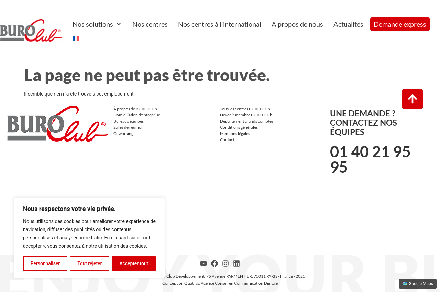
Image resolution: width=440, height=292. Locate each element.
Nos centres (150, 24)
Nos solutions (97, 24)
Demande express (400, 24)
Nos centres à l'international (219, 24)
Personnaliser (45, 263)
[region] (89, 238)
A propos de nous (297, 24)
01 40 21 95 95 (370, 159)
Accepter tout (133, 263)
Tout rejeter (89, 263)
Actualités (348, 24)
